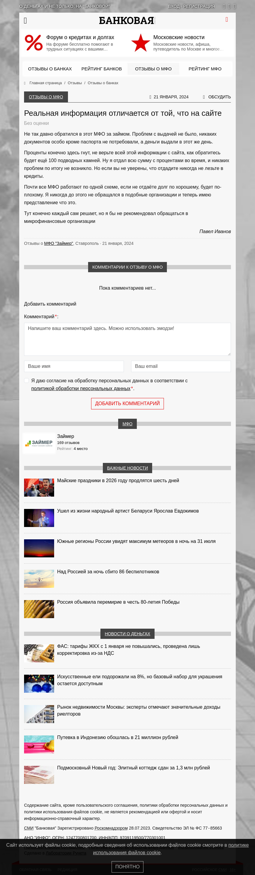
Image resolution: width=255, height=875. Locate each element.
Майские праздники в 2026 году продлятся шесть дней (118, 480)
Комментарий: (41, 317)
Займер (65, 436)
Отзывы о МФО (153, 68)
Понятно (127, 866)
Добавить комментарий (127, 403)
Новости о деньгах (127, 633)
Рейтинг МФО (205, 68)
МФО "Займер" (58, 243)
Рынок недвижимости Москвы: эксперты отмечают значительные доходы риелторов (138, 710)
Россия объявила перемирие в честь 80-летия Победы (118, 602)
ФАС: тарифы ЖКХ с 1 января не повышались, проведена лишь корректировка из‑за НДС (128, 650)
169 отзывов (68, 442)
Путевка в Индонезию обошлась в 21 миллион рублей (117, 737)
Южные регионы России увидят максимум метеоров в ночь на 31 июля (136, 541)
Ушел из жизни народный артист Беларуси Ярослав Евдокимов (128, 510)
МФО (127, 423)
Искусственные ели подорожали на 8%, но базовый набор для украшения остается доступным (139, 680)
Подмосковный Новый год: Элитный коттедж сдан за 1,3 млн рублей (133, 767)
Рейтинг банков (101, 68)
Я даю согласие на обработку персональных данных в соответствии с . (109, 385)
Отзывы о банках (50, 68)
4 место (81, 448)
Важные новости (127, 468)
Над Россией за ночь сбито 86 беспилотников (108, 571)
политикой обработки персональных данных (81, 388)
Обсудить (219, 96)
